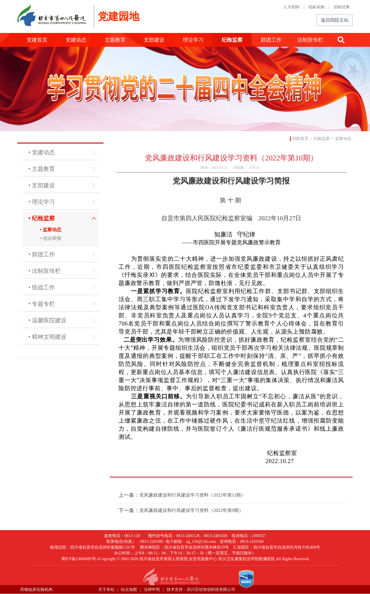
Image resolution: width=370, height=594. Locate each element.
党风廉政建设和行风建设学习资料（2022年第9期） (191, 510)
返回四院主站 (335, 20)
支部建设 (154, 40)
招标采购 (316, 7)
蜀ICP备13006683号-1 (80, 559)
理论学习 (193, 40)
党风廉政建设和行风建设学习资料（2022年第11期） (192, 495)
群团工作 (271, 40)
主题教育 (115, 40)
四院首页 (300, 138)
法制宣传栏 (310, 40)
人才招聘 (291, 7)
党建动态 (76, 40)
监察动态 (343, 138)
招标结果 (342, 7)
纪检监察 (232, 40)
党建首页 (37, 40)
